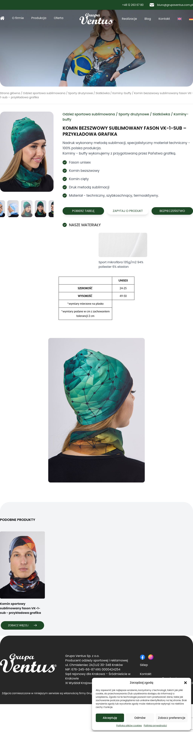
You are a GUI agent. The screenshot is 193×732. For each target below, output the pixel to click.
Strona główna (2, 18)
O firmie (18, 18)
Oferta (58, 18)
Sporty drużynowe (80, 93)
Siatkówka (103, 93)
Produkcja (38, 18)
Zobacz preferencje (171, 718)
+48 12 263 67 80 (131, 5)
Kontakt (164, 19)
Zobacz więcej (22, 625)
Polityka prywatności (155, 725)
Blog (147, 19)
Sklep (144, 665)
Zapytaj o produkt (128, 211)
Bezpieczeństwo (172, 211)
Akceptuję (110, 718)
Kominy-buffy (121, 93)
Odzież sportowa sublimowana (44, 93)
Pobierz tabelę (83, 211)
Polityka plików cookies (129, 725)
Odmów (140, 718)
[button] (185, 683)
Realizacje (129, 19)
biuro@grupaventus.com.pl (171, 5)
